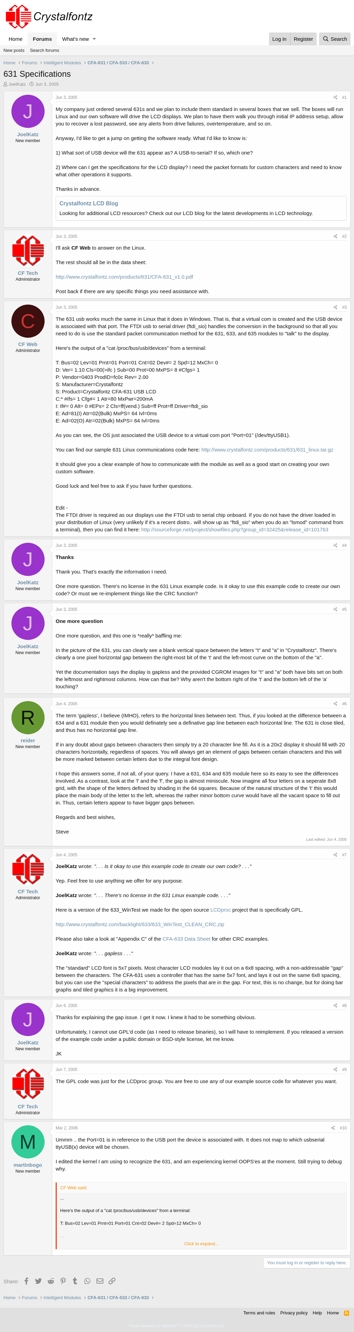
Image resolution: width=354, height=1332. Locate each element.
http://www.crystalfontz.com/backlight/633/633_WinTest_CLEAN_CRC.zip (140, 924)
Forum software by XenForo (177, 1326)
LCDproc (221, 910)
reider (28, 740)
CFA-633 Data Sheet (186, 939)
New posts (14, 50)
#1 (344, 97)
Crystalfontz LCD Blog (88, 203)
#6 (344, 703)
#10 (343, 1128)
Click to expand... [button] (201, 1243)
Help (317, 1312)
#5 (344, 609)
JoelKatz (17, 84)
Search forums (44, 50)
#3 (344, 307)
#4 (344, 545)
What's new (75, 39)
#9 (344, 1069)
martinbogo (27, 1165)
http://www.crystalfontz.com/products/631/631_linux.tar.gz (267, 450)
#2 (344, 236)
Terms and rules (259, 1312)
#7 (344, 855)
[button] (94, 38)
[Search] (335, 38)
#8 (344, 1005)
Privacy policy (294, 1312)
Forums (42, 39)
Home (15, 39)
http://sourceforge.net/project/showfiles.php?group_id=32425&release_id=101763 (234, 529)
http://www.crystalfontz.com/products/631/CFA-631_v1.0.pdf (124, 277)
